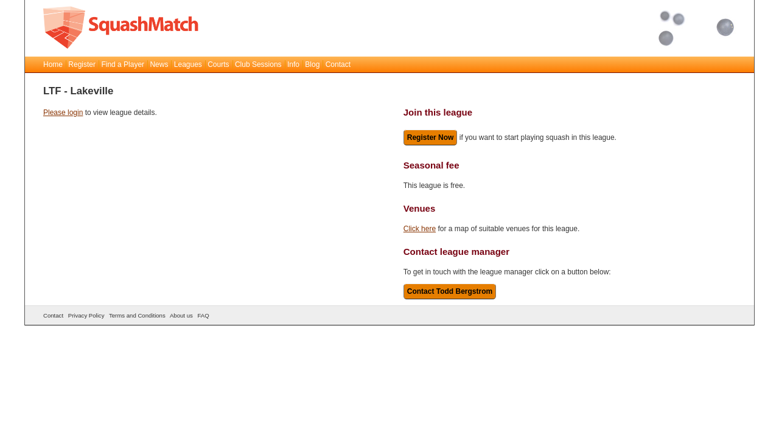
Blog (312, 64)
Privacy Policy (86, 315)
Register (82, 64)
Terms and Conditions (137, 315)
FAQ (203, 315)
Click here (419, 228)
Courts (218, 64)
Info (293, 64)
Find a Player (122, 64)
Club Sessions (258, 64)
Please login (63, 112)
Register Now (430, 137)
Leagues (188, 64)
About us (181, 315)
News (159, 64)
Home (53, 64)
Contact (338, 64)
